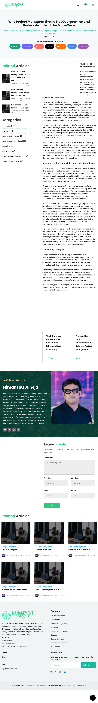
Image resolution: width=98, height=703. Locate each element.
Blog (3, 665)
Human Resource (57, 639)
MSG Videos (55, 647)
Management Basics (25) (12, 136)
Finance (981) (7, 131)
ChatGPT (15, 46)
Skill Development (58, 616)
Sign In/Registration (9, 668)
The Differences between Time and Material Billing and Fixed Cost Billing (54, 347)
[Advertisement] (60, 78)
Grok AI (49, 46)
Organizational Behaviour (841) (15, 156)
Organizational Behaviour (61, 631)
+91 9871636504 (10, 643)
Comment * (48, 458)
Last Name (75, 478)
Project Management (29, 30)
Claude (39, 46)
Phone (73, 490)
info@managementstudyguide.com (18, 646)
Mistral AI (60, 46)
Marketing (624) (8, 146)
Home (4, 30)
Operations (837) (9, 151)
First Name (48, 478)
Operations (13, 30)
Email (46, 490)
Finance (54, 635)
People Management (59, 623)
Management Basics (59, 643)
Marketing (54, 627)
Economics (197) (8, 126)
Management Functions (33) (14, 141)
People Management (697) (13, 161)
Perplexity (27, 46)
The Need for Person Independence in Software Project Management (84, 347)
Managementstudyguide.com (37, 685)
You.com (83, 46)
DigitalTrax (66, 685)
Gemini (72, 46)
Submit (52, 505)
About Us (5, 661)
